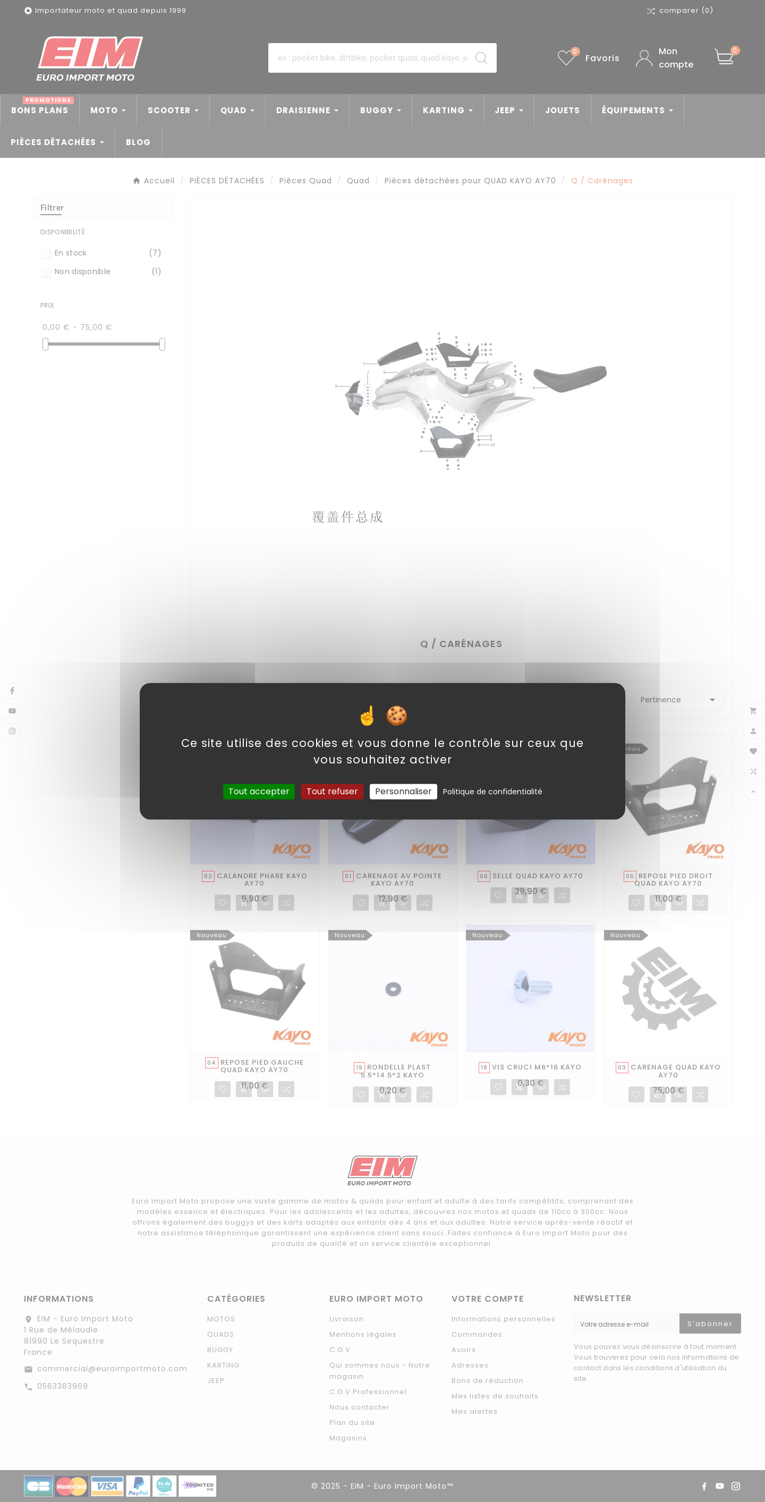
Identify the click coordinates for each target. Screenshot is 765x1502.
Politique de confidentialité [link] (492, 791)
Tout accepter (259, 791)
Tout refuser (332, 791)
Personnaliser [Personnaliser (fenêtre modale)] (403, 791)
